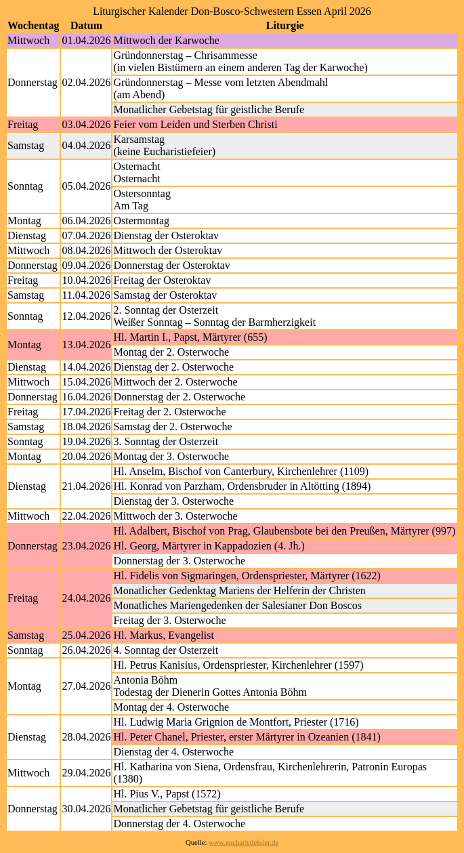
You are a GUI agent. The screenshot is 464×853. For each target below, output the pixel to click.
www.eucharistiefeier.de (243, 842)
